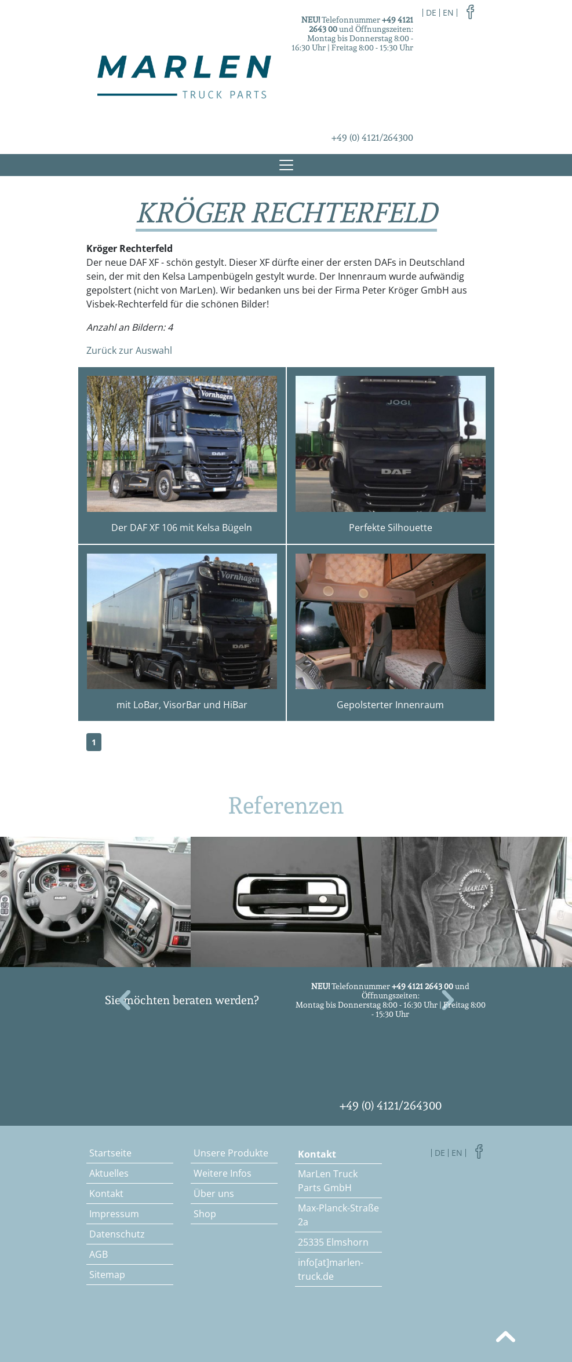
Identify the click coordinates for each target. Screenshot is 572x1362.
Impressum (114, 1213)
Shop (205, 1213)
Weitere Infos (223, 1173)
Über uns (214, 1193)
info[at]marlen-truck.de (330, 1269)
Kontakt (106, 1193)
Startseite (110, 1153)
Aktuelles (109, 1173)
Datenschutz (117, 1234)
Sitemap (107, 1274)
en (448, 12)
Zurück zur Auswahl (129, 350)
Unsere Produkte (231, 1153)
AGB (98, 1254)
